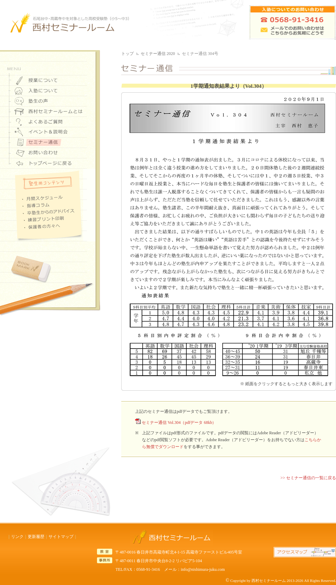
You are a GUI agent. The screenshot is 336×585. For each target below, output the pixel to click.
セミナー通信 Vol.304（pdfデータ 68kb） (179, 422)
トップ (127, 53)
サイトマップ (60, 536)
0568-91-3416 (148, 569)
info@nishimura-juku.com (203, 569)
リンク (17, 536)
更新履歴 (36, 536)
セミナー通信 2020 (158, 53)
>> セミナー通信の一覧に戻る (308, 477)
